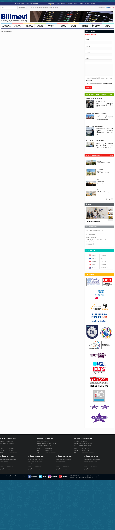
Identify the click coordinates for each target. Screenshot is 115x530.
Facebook (109, 7)
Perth (99, 192)
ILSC (98, 179)
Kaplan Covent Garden (93, 221)
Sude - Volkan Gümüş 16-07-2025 (97, 113)
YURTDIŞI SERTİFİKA (40, 26)
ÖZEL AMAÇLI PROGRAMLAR (96, 26)
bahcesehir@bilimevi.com (88, 452)
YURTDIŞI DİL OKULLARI (6, 26)
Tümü (111, 94)
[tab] (90, 34)
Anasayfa (3, 31)
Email (88, 46)
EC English (100, 169)
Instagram (113, 7)
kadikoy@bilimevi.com (51, 452)
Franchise (52, 4)
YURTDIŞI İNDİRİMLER (17, 26)
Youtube (111, 7)
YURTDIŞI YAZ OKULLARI (29, 26)
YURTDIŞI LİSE (51, 26)
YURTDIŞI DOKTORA (85, 26)
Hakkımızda (51, 3)
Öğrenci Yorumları (60, 3)
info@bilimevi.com (13, 452)
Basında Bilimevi (84, 3)
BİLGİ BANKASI (107, 26)
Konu (88, 59)
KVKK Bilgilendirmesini (92, 83)
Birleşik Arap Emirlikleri (104, 162)
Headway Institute (102, 159)
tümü (111, 155)
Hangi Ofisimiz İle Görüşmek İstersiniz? (99, 78)
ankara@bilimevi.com (39, 469)
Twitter (107, 7)
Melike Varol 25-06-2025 (94, 126)
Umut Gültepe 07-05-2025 (95, 141)
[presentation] (90, 34)
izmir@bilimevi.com (11, 469)
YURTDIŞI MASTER (73, 26)
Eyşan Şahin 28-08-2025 (94, 99)
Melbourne (101, 181)
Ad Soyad (89, 40)
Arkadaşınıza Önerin (73, 3)
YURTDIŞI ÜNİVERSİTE (62, 26)
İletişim (93, 3)
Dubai (99, 161)
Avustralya (101, 183)
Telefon (88, 52)
